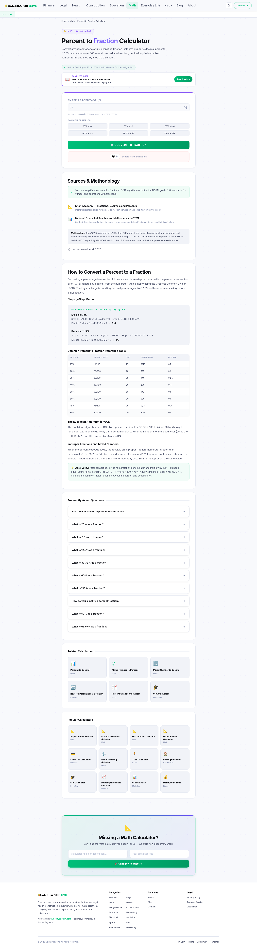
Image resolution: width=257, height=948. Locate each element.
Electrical (113, 917)
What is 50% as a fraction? (128, 614)
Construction (95, 5)
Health (76, 5)
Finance (48, 5)
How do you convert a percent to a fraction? (128, 511)
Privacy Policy (193, 897)
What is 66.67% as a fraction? (128, 626)
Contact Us (242, 5)
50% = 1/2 (128, 126)
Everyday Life (150, 5)
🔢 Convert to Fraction (128, 145)
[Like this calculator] (115, 157)
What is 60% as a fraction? (128, 575)
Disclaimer (192, 906)
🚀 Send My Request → (128, 863)
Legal (63, 5)
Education (117, 5)
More (168, 5)
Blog (179, 5)
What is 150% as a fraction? (128, 588)
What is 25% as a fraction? (128, 524)
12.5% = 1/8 (128, 133)
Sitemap (215, 942)
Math (132, 5)
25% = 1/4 (87, 126)
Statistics (130, 917)
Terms (191, 942)
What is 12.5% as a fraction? (128, 550)
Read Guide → (183, 79)
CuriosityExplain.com (60, 919)
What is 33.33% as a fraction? (128, 563)
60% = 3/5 (87, 133)
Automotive (114, 927)
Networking (131, 912)
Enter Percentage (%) (85, 100)
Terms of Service (195, 902)
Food (128, 922)
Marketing (131, 927)
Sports (112, 922)
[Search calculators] (229, 5)
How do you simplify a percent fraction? (128, 601)
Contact (151, 906)
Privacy (182, 942)
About (192, 5)
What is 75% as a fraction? (128, 537)
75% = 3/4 (170, 126)
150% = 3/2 (169, 133)
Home (64, 21)
